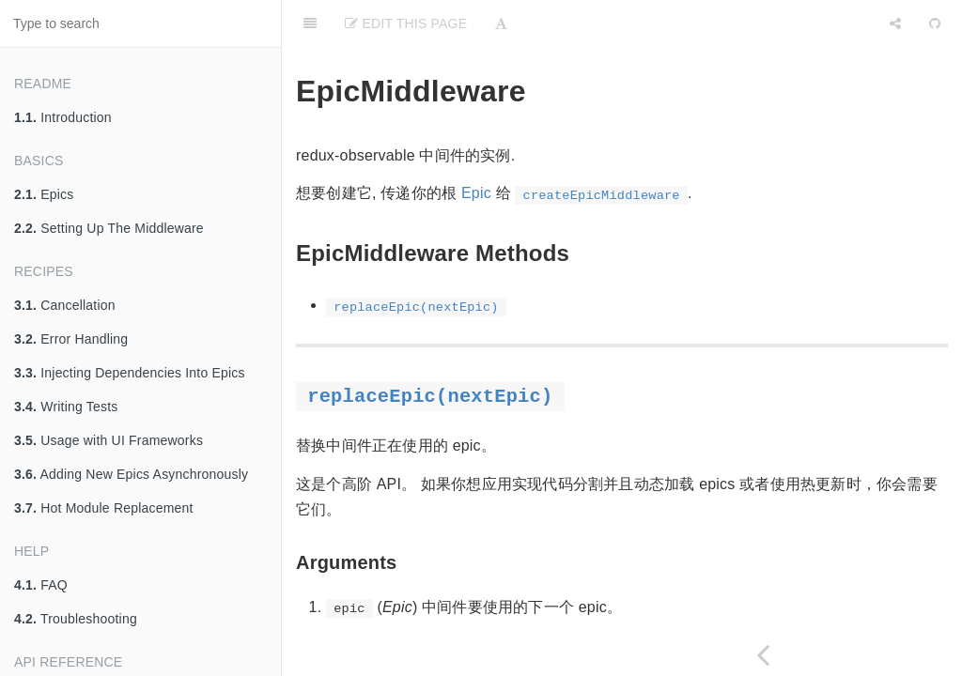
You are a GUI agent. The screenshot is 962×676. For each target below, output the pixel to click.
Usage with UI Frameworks (108, 440)
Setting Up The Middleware (109, 228)
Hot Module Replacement (104, 507)
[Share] (895, 23)
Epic (476, 193)
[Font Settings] (501, 23)
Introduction (63, 117)
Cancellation (65, 305)
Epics (43, 194)
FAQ (41, 584)
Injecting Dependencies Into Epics (129, 372)
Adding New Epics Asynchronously (131, 474)
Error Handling (71, 338)
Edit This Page (406, 23)
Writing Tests (65, 406)
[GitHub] (934, 23)
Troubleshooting (75, 618)
